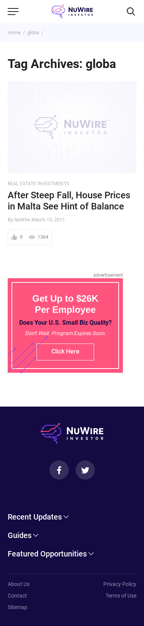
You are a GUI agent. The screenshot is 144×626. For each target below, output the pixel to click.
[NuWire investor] (72, 11)
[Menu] (13, 11)
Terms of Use (121, 596)
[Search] (131, 11)
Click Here (65, 351)
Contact (17, 596)
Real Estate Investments (38, 183)
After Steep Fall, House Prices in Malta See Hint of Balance (69, 201)
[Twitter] (85, 470)
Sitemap (17, 607)
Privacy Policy (119, 584)
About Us (19, 584)
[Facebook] (59, 470)
